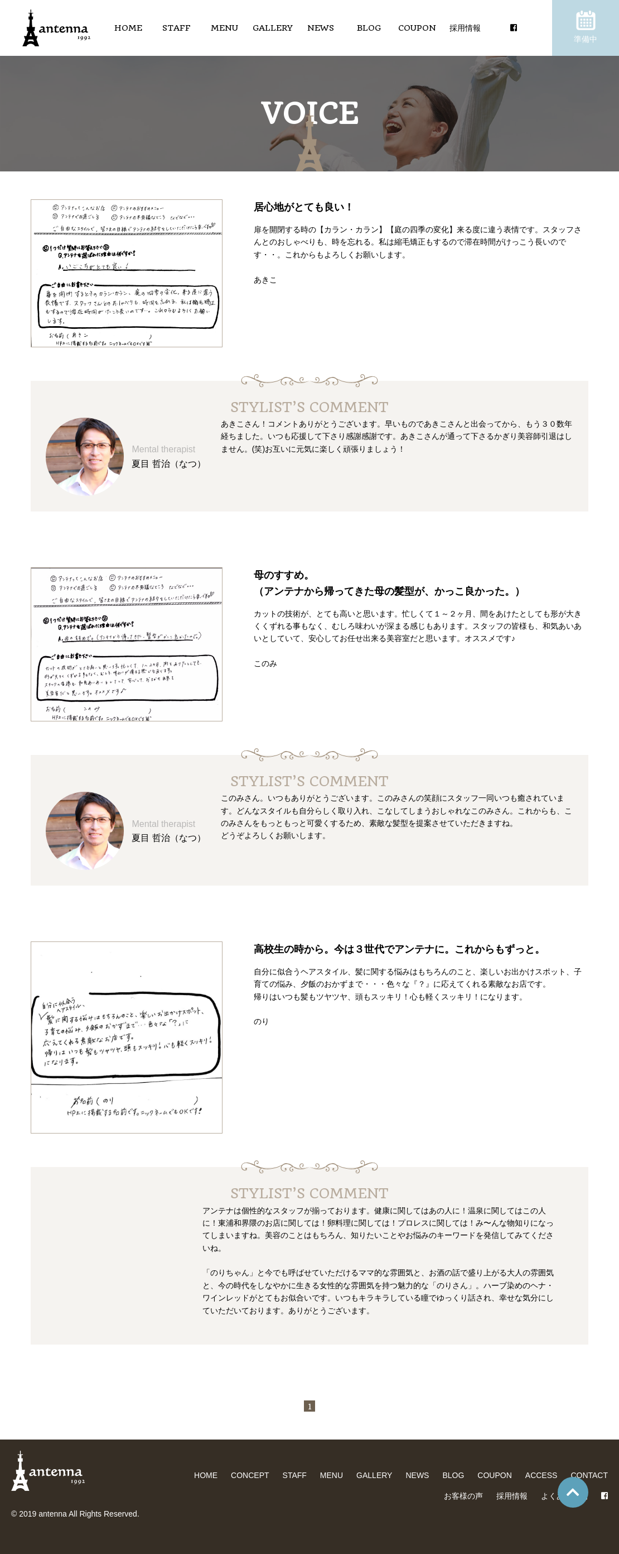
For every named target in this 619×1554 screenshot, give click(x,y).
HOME (128, 28)
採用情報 (465, 28)
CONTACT (589, 1475)
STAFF (176, 28)
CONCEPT (250, 1475)
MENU (224, 28)
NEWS (320, 28)
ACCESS (541, 1475)
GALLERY (273, 28)
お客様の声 (463, 1495)
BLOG (369, 28)
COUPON (417, 28)
